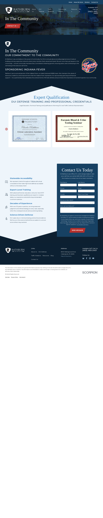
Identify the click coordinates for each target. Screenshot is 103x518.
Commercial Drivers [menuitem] (62, 10)
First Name (63, 182)
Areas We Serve (78, 2)
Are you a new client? (66, 200)
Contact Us (94, 2)
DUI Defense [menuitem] (41, 10)
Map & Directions (66, 256)
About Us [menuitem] (34, 10)
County (62, 194)
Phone (62, 188)
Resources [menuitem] (74, 10)
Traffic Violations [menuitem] (51, 10)
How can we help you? (67, 206)
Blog (52, 255)
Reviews (87, 2)
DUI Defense (43, 252)
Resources (46, 255)
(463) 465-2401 (93, 12)
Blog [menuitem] (80, 10)
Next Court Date (83, 194)
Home (70, 2)
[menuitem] (7, 277)
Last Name (81, 182)
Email (79, 188)
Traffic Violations (36, 255)
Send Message (77, 230)
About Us (34, 252)
